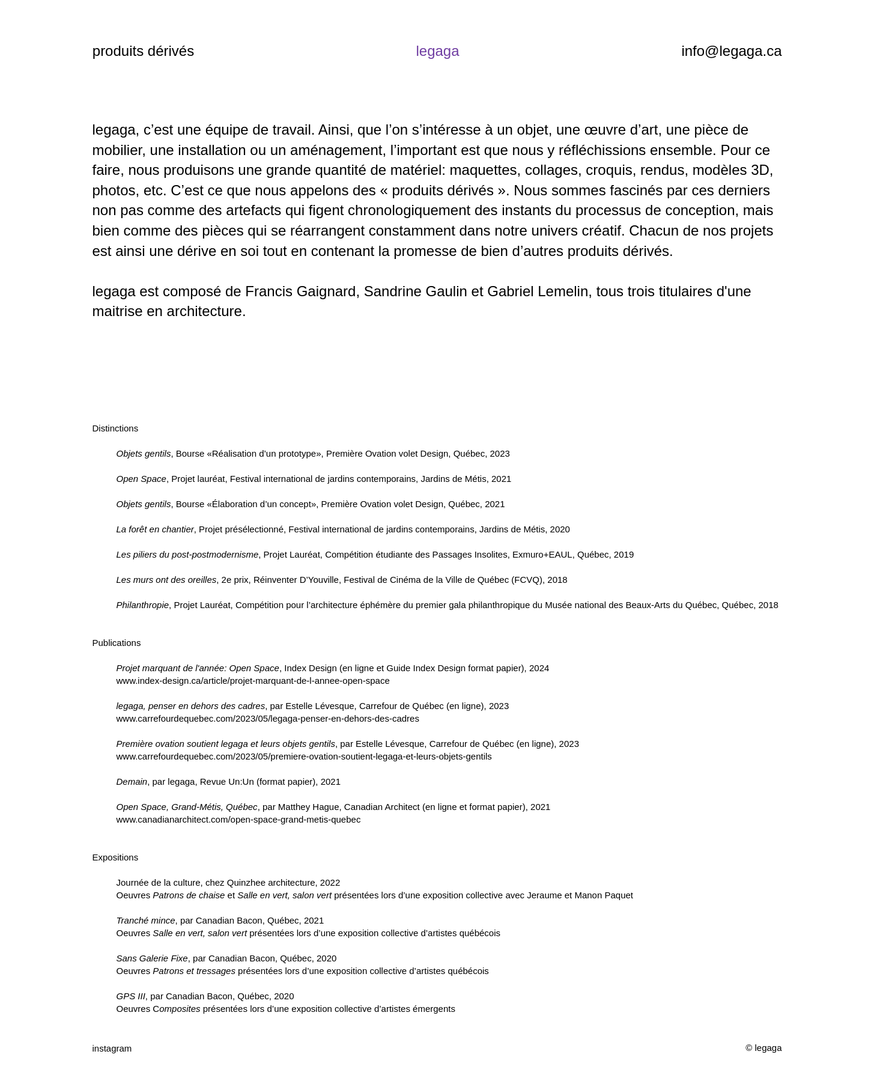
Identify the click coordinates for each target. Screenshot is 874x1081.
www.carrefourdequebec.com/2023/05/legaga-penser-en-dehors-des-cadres (268, 718)
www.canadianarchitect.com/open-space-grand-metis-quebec (239, 819)
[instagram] (132, 1048)
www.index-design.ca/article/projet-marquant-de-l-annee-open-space (253, 680)
